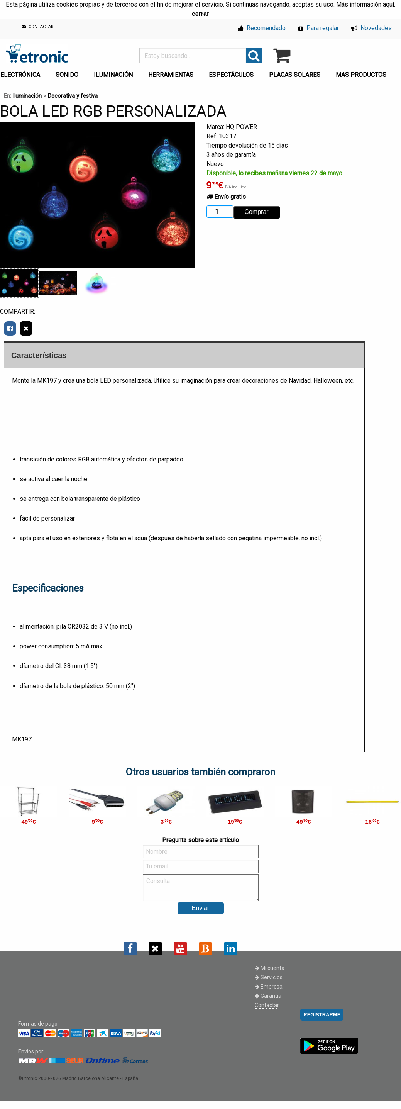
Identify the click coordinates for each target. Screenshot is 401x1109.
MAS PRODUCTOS (361, 74)
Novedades (371, 28)
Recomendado (262, 28)
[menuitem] (68, 72)
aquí (388, 4)
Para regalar (318, 28)
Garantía (268, 996)
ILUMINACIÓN (113, 74)
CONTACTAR (38, 26)
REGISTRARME (321, 1014)
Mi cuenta (269, 968)
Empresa (269, 987)
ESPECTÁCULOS (231, 74)
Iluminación (27, 96)
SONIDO (67, 74)
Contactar (267, 1005)
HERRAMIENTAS (170, 74)
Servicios (269, 977)
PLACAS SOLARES (294, 74)
